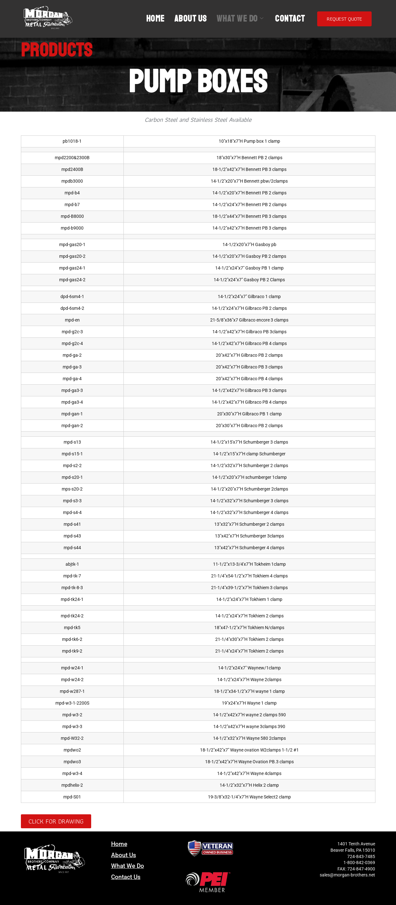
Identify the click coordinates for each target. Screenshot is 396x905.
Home (155, 18)
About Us (190, 18)
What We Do (240, 18)
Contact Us (126, 877)
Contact (290, 18)
